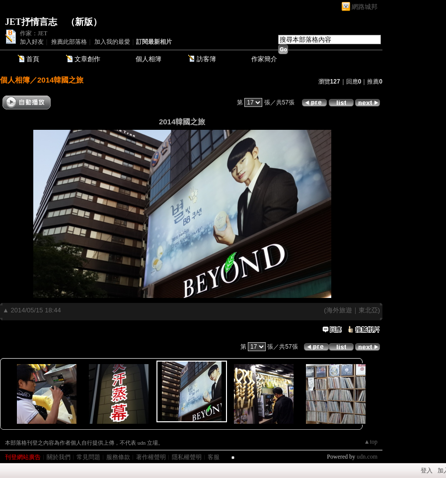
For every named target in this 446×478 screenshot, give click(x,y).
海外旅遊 (339, 310)
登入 (427, 470)
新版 (84, 22)
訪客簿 (206, 59)
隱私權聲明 (187, 457)
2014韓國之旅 (60, 80)
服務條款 (118, 457)
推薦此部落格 (69, 41)
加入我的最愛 (112, 41)
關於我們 (59, 457)
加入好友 (32, 41)
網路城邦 (364, 6)
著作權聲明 (151, 457)
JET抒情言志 (31, 22)
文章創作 (87, 59)
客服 (214, 457)
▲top (370, 441)
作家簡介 (264, 59)
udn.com (367, 456)
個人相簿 (148, 59)
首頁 (32, 59)
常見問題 (88, 457)
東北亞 (368, 310)
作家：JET (33, 33)
